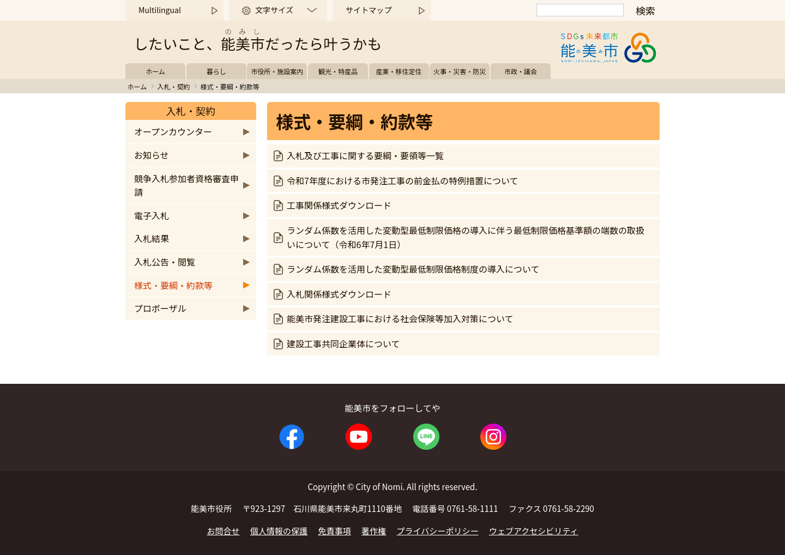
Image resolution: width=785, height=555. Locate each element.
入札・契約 (173, 86)
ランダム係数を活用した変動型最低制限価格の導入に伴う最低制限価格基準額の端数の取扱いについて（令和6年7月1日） (465, 237)
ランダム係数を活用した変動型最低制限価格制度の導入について (413, 268)
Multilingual (159, 9)
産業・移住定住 (399, 71)
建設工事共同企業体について (343, 343)
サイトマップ (368, 9)
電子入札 (151, 215)
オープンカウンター (173, 131)
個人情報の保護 (278, 530)
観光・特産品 (338, 71)
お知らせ (151, 154)
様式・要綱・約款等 (173, 285)
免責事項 (334, 530)
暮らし (216, 71)
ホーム (155, 71)
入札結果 (151, 238)
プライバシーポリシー (438, 530)
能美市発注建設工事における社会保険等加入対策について (400, 318)
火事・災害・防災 (459, 71)
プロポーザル (160, 308)
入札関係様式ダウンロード (339, 293)
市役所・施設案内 (277, 71)
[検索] (580, 10)
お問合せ (223, 530)
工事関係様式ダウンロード (339, 205)
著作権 (373, 530)
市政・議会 (520, 71)
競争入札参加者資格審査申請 (186, 185)
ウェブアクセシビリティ (533, 530)
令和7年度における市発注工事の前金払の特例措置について (402, 180)
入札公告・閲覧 (164, 261)
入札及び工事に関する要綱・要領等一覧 (365, 155)
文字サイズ (274, 9)
